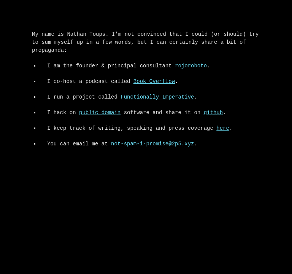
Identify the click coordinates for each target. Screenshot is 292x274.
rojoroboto (191, 66)
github (213, 112)
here (222, 128)
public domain (100, 112)
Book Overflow (154, 81)
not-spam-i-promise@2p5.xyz (152, 144)
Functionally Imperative (157, 97)
